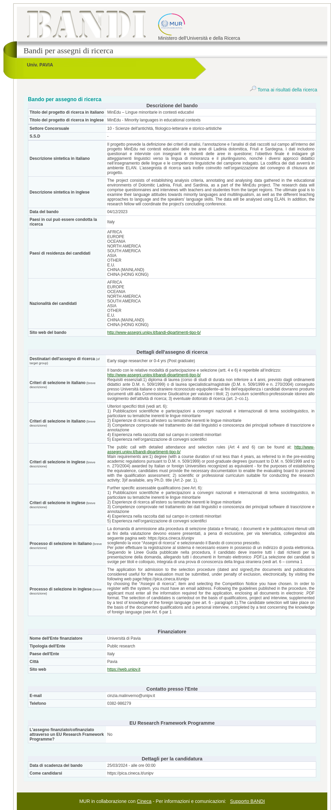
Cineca (144, 801)
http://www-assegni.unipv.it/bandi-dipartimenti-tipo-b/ (154, 332)
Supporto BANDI (247, 801)
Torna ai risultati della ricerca (283, 89)
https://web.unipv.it (124, 669)
